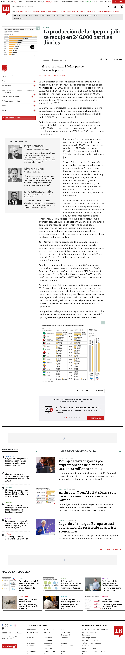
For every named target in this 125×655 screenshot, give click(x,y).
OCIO (43, 12)
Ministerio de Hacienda (83, 15)
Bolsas (8, 471)
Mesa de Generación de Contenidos (95, 629)
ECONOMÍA (28, 12)
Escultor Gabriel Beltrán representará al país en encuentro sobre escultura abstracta (70, 604)
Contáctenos (86, 635)
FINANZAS (19, 12)
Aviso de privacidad (89, 638)
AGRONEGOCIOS (65, 12)
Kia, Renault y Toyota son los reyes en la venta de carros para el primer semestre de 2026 (16, 462)
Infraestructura (49, 651)
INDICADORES (109, 12)
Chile (21, 578)
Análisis (8, 534)
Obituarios (48, 654)
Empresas (30, 643)
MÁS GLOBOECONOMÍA (109, 549)
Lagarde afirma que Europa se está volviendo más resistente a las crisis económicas (87, 527)
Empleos (97, 15)
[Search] (108, 7)
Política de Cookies (89, 648)
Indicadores (31, 651)
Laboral (105, 597)
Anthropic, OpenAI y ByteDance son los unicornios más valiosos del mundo (87, 496)
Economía (64, 638)
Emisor (56, 15)
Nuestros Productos (89, 632)
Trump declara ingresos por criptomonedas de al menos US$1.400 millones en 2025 (81, 465)
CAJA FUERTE (98, 12)
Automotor (9, 456)
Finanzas (30, 646)
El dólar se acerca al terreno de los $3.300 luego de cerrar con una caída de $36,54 (17, 477)
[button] (42, 409)
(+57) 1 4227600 (8, 639)
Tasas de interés (67, 15)
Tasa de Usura (107, 15)
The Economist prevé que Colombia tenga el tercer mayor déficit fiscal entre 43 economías (16, 493)
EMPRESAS (36, 12)
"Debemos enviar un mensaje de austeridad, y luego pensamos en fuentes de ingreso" (16, 509)
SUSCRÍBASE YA (96, 418)
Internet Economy (33, 654)
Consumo (30, 638)
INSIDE (117, 12)
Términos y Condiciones (90, 640)
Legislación (23, 597)
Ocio (63, 654)
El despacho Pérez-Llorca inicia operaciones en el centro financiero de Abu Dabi (28, 604)
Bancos (8, 518)
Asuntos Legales (33, 632)
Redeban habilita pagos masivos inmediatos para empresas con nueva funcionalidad (111, 585)
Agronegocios (32, 629)
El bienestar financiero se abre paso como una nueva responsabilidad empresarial (112, 604)
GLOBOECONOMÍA (52, 12)
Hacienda (8, 487)
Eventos (64, 643)
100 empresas (18, 18)
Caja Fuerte (48, 632)
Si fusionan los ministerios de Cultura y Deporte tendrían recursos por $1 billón (71, 584)
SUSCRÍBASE (119, 2)
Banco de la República (43, 15)
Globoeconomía (67, 646)
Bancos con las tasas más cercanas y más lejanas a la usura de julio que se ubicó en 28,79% (16, 524)
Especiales (48, 643)
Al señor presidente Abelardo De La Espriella (16, 538)
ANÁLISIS (75, 12)
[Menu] (14, 11)
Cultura (64, 597)
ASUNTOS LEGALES (86, 12)
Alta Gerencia (49, 629)
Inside (63, 651)
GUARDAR (116, 59)
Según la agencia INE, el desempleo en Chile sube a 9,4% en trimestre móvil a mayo (29, 585)
